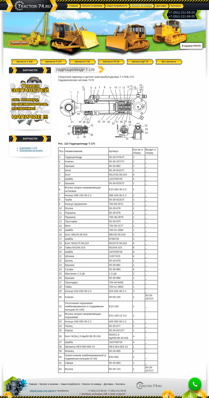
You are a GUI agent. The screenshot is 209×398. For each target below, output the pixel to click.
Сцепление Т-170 (28, 148)
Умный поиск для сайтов (42, 391)
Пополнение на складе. (31, 150)
